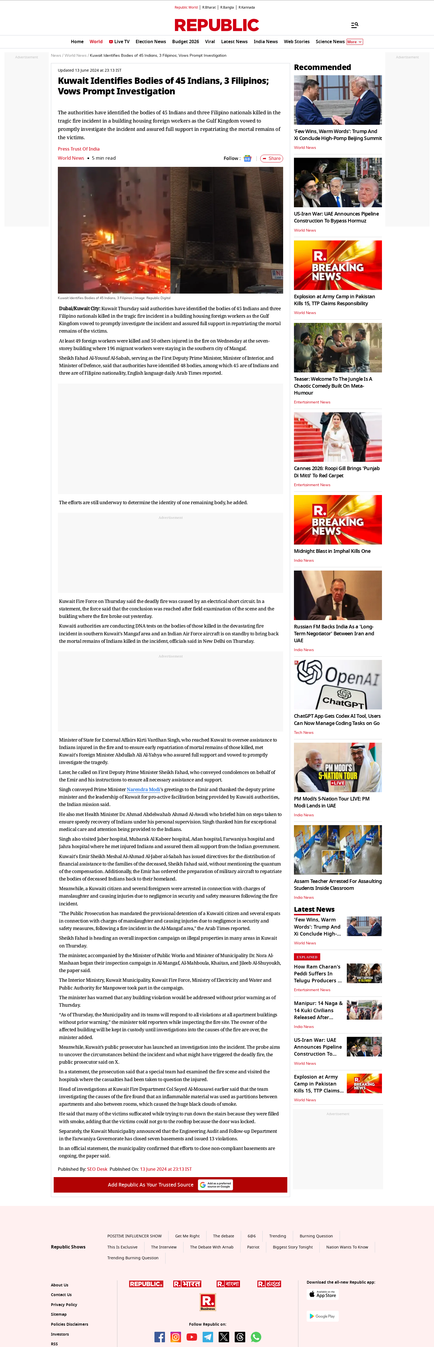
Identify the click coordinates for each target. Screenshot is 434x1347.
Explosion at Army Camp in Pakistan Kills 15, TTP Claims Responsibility (334, 300)
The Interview (164, 1247)
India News (304, 561)
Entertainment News (312, 402)
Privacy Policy (64, 1305)
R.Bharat (209, 7)
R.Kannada (247, 7)
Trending (277, 1236)
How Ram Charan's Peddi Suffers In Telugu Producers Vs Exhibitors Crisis (318, 977)
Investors (60, 1334)
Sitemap (59, 1314)
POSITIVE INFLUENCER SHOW (134, 1236)
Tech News (304, 733)
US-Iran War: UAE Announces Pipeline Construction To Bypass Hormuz (336, 217)
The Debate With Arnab (212, 1247)
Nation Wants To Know (347, 1247)
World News (71, 158)
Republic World (186, 7)
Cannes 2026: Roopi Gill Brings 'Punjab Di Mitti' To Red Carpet (337, 472)
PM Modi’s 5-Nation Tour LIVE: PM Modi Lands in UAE (332, 802)
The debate (223, 1236)
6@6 (252, 1236)
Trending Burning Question (133, 1258)
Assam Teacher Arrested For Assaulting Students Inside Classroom (338, 885)
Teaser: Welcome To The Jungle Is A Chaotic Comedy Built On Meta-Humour (333, 386)
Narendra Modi (143, 789)
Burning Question (316, 1236)
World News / (76, 56)
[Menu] (352, 25)
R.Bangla (227, 7)
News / (57, 56)
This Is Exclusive (122, 1247)
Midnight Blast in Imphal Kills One (332, 551)
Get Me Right (187, 1236)
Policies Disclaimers (69, 1324)
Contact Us (61, 1295)
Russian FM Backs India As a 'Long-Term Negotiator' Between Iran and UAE (334, 633)
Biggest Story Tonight (293, 1247)
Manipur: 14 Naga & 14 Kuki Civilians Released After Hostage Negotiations (318, 1017)
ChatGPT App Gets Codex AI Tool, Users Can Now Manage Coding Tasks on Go (337, 720)
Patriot (253, 1247)
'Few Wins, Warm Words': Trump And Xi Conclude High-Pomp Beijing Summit (338, 135)
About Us (59, 1285)
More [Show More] (354, 42)
